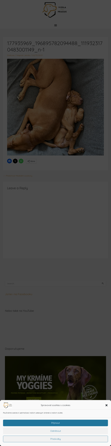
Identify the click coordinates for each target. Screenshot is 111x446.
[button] (106, 405)
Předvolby (55, 439)
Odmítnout (55, 431)
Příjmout (55, 423)
